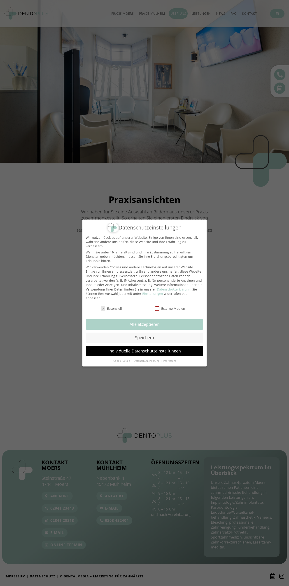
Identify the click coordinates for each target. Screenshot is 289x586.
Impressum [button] (169, 360)
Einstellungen (152, 293)
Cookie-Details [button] (122, 360)
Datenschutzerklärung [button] (147, 360)
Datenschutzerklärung (174, 289)
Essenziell (111, 308)
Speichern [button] (144, 337)
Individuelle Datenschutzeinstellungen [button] (144, 351)
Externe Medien (170, 308)
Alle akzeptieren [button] (145, 324)
